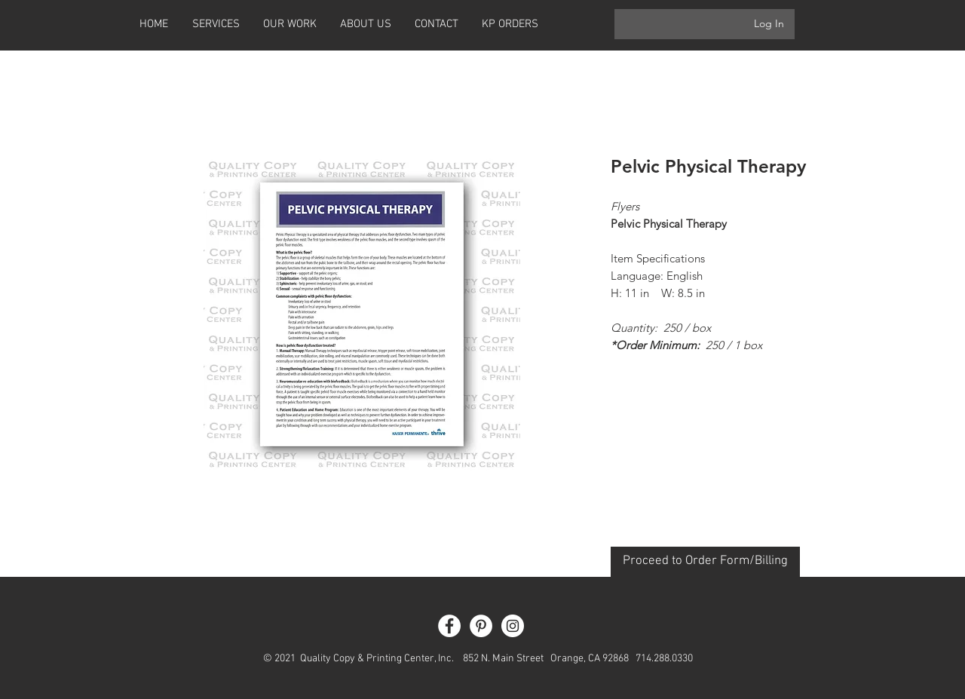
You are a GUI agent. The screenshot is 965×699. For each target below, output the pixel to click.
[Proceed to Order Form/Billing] (705, 562)
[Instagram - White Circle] (512, 626)
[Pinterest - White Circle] (481, 626)
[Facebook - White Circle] (449, 626)
